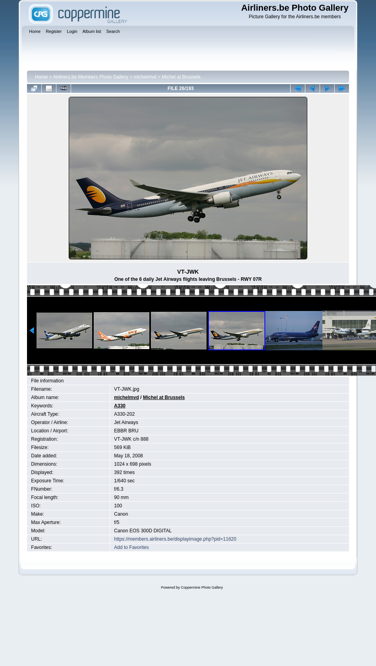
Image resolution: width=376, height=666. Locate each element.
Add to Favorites (131, 547)
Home (41, 77)
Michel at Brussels (181, 77)
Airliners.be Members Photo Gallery (90, 77)
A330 (119, 406)
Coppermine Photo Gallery (202, 587)
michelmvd (144, 77)
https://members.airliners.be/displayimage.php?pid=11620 (175, 539)
